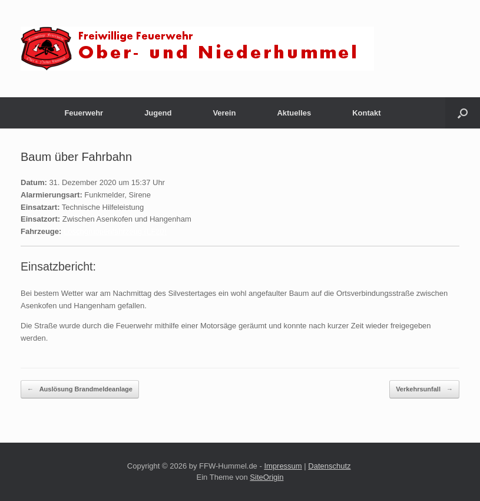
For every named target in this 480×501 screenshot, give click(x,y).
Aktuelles (294, 112)
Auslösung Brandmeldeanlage (80, 389)
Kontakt (366, 112)
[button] (462, 112)
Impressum (283, 466)
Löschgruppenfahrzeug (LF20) (115, 231)
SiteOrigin (266, 477)
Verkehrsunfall (424, 389)
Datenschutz (329, 466)
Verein (224, 112)
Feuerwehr (83, 112)
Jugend (157, 112)
